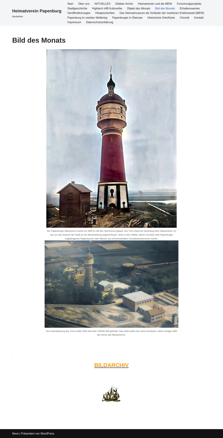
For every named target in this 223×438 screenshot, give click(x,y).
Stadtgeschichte (77, 8)
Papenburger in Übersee (127, 17)
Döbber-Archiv (124, 3)
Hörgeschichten (105, 12)
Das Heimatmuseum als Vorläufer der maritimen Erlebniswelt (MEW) (162, 12)
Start (70, 3)
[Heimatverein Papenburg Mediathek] (36, 12)
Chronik (184, 17)
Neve (15, 433)
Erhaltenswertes (190, 8)
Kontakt (199, 17)
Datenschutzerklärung (99, 22)
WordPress (47, 433)
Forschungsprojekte (189, 3)
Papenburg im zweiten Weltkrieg (87, 17)
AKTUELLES (102, 3)
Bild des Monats (165, 8)
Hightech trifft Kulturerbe (107, 8)
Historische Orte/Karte (161, 17)
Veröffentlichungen (78, 12)
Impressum (74, 22)
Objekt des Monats (138, 8)
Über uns (84, 3)
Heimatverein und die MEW (155, 3)
